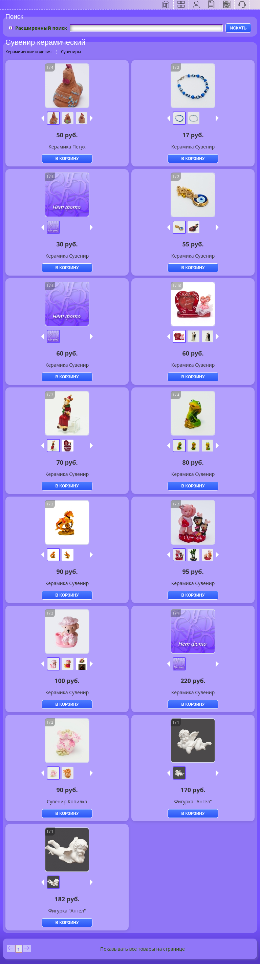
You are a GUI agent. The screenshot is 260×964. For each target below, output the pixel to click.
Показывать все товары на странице (142, 949)
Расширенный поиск (41, 28)
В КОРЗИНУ (67, 158)
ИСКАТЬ (238, 28)
